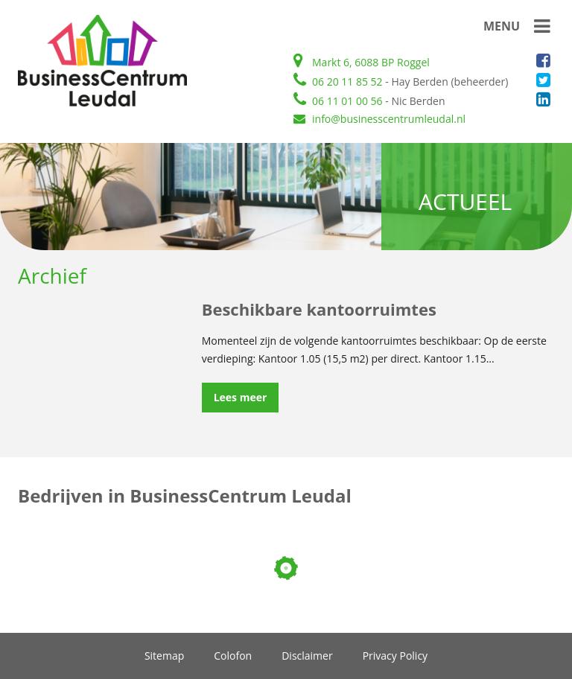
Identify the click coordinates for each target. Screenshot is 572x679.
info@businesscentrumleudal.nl (379, 119)
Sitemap (164, 656)
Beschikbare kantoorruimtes (319, 309)
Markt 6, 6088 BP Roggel (361, 62)
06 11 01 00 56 (338, 101)
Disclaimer (307, 656)
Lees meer (240, 397)
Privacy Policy (395, 656)
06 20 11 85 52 (338, 81)
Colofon (233, 656)
